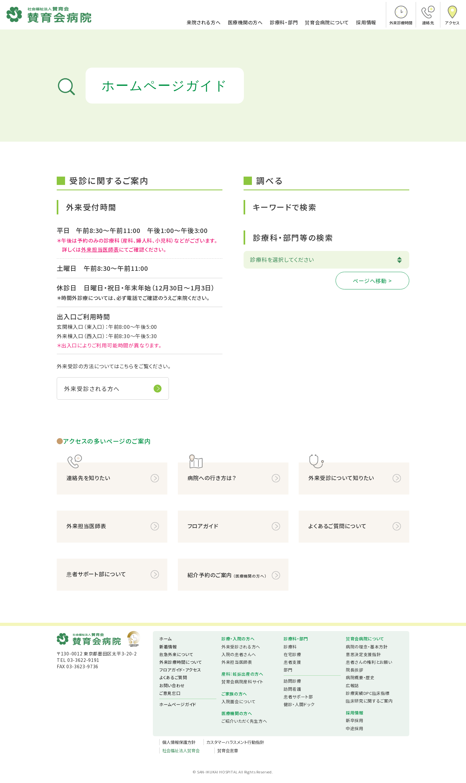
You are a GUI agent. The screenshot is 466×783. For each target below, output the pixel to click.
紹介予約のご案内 (227, 575)
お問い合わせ (172, 685)
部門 (288, 670)
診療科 (290, 647)
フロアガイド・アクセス (180, 670)
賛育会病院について (327, 23)
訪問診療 (292, 681)
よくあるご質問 (173, 677)
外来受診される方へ (92, 388)
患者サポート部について (96, 574)
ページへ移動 (370, 281)
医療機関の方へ (245, 23)
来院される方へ (204, 23)
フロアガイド (202, 526)
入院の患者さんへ (238, 654)
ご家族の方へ (234, 694)
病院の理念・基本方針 (367, 647)
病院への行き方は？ (212, 478)
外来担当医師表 (100, 249)
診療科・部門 (284, 23)
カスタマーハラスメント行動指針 (235, 742)
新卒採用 (354, 720)
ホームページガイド (177, 704)
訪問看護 (292, 689)
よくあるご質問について (337, 526)
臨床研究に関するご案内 (369, 701)
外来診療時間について (180, 662)
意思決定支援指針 (363, 654)
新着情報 (168, 647)
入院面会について (238, 701)
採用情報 (366, 23)
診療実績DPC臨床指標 (367, 693)
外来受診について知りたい (341, 478)
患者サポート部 (298, 697)
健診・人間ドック (299, 704)
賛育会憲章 (227, 750)
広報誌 (352, 685)
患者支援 (292, 662)
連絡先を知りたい (88, 478)
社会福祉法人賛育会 (181, 750)
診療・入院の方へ (237, 639)
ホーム (165, 639)
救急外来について (176, 654)
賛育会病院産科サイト (242, 682)
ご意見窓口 (169, 693)
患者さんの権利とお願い (369, 662)
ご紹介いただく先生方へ (244, 721)
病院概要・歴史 (360, 677)
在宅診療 (292, 654)
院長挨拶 (354, 670)
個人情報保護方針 (179, 742)
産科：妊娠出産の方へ (242, 674)
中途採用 (354, 728)
